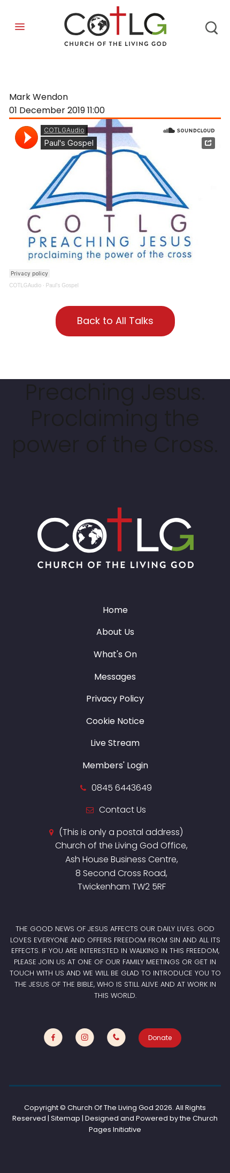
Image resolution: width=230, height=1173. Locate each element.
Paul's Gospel (62, 285)
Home (115, 610)
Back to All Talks (115, 320)
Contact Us (122, 810)
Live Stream (115, 743)
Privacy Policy (115, 698)
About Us (115, 632)
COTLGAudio (25, 285)
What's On (115, 654)
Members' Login (115, 765)
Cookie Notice (115, 721)
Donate (160, 1037)
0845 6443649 (121, 788)
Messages (115, 677)
